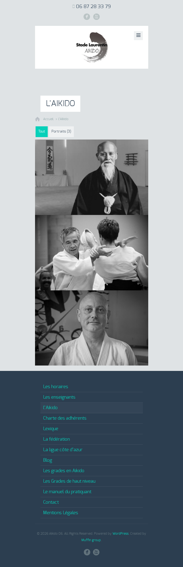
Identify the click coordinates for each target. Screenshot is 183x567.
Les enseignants (59, 397)
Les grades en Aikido (63, 470)
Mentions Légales (60, 512)
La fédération (56, 439)
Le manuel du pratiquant (67, 491)
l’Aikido (63, 119)
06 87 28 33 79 (93, 6)
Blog (47, 460)
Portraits (61, 131)
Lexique (50, 428)
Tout (41, 131)
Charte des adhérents (65, 418)
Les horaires (55, 386)
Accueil (48, 119)
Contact (51, 502)
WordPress (120, 533)
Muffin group (91, 540)
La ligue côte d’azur (62, 449)
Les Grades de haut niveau (69, 481)
